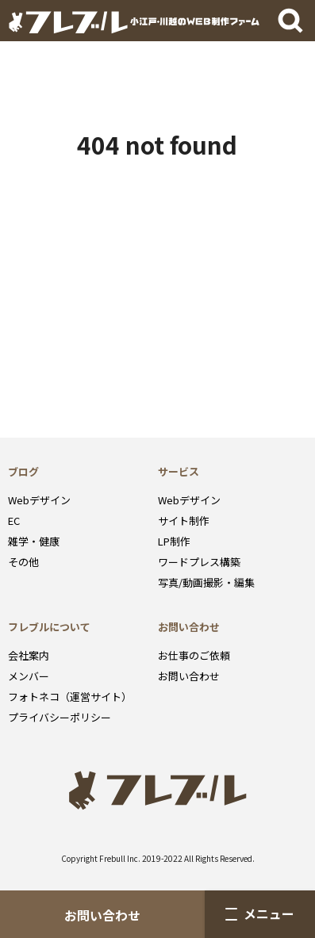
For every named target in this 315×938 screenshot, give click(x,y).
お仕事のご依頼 (194, 655)
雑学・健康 (34, 541)
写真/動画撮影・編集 (206, 582)
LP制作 (174, 541)
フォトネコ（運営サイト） (70, 696)
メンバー (28, 675)
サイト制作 (183, 520)
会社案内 (28, 655)
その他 (23, 561)
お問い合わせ (102, 915)
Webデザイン (39, 499)
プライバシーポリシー (59, 717)
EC (14, 520)
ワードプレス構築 (199, 561)
